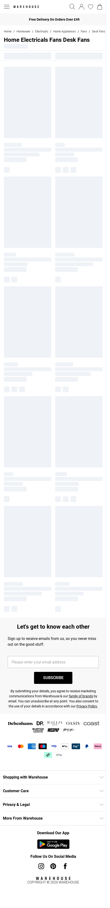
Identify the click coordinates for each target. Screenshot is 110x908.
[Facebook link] (65, 866)
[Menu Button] (7, 7)
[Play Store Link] (53, 844)
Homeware (23, 31)
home (8, 31)
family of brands (81, 696)
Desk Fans (98, 31)
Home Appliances (64, 31)
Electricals (41, 31)
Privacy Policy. (87, 706)
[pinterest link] (53, 866)
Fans (84, 31)
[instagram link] (41, 866)
